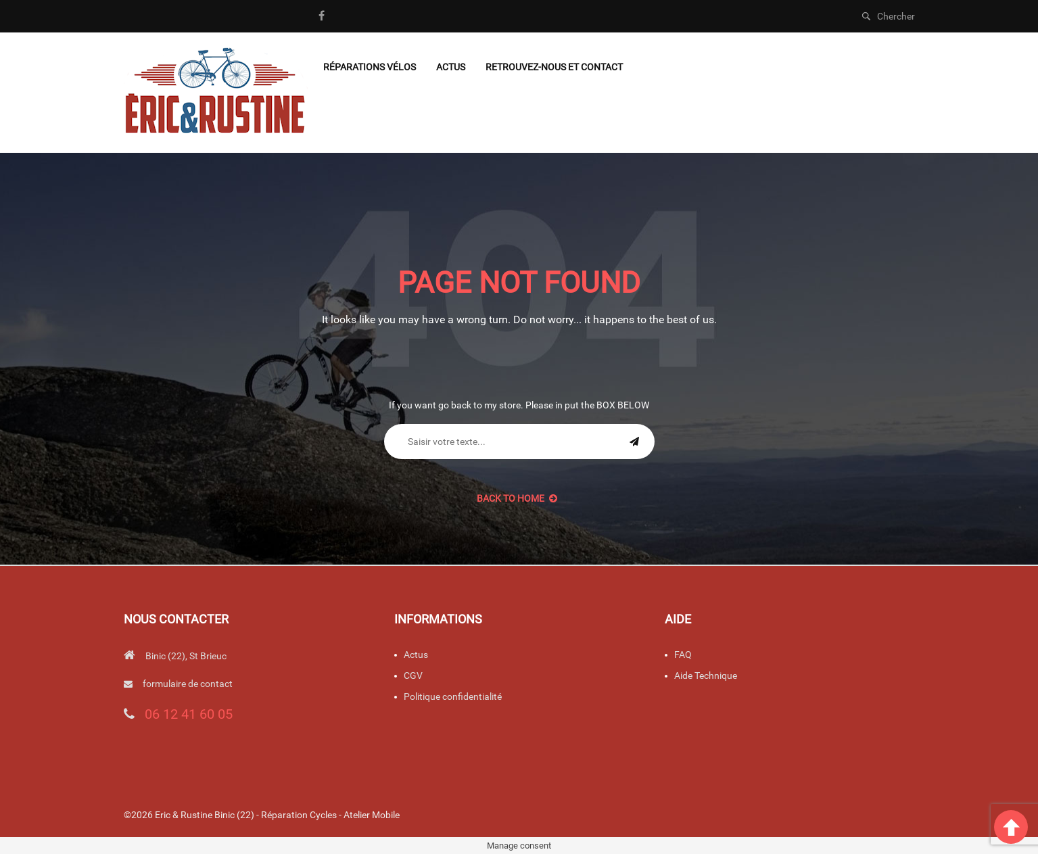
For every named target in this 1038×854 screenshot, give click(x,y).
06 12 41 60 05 (189, 714)
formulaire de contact (188, 683)
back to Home (517, 498)
